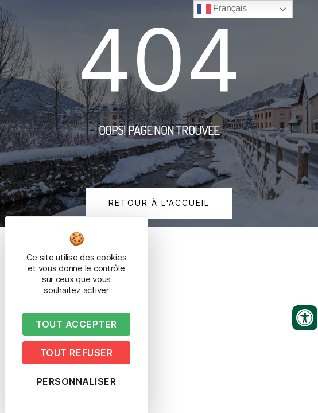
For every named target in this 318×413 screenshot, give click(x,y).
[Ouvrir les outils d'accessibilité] (304, 317)
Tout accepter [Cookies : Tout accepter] (76, 324)
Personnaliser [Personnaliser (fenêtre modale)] (77, 381)
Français (222, 9)
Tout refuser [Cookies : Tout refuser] (76, 353)
